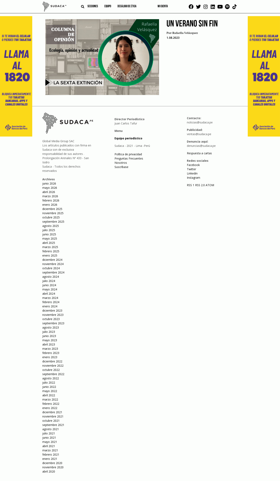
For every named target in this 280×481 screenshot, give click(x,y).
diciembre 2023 (52, 310)
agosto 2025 (50, 226)
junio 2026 (49, 183)
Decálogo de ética (127, 6)
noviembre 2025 (52, 213)
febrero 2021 (50, 454)
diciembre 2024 (52, 260)
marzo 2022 (50, 399)
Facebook (193, 165)
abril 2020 (48, 471)
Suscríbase (121, 167)
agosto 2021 (50, 429)
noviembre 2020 (52, 467)
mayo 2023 (49, 340)
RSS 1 (191, 185)
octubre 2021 (51, 421)
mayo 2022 (49, 391)
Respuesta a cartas (199, 153)
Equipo (107, 6)
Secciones (92, 6)
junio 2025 (49, 234)
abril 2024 (48, 293)
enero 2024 (49, 306)
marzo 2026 (50, 196)
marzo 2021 (50, 450)
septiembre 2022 (53, 374)
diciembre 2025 (52, 209)
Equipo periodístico (128, 138)
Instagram (193, 177)
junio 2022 (49, 387)
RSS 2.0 (200, 185)
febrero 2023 (50, 353)
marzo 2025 (50, 247)
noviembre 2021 (52, 416)
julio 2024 (48, 281)
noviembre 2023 (52, 315)
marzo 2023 (50, 349)
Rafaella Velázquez (185, 33)
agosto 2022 (50, 378)
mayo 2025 (49, 238)
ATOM (210, 185)
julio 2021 (48, 433)
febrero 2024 (50, 302)
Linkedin (192, 173)
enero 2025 (49, 255)
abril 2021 (48, 446)
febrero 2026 (50, 200)
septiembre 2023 (53, 323)
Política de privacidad (128, 154)
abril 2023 (48, 344)
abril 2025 (48, 243)
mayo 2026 (49, 188)
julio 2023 (48, 332)
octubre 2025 (51, 217)
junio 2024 (49, 285)
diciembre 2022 (52, 361)
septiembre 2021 (53, 425)
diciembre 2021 (52, 412)
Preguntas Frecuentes (128, 158)
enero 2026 (49, 205)
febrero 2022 (50, 404)
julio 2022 (48, 382)
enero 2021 (49, 459)
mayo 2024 (49, 289)
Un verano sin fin (192, 24)
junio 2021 (49, 437)
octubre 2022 (51, 370)
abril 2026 (48, 192)
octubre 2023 (51, 319)
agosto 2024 (50, 277)
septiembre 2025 (53, 221)
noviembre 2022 (52, 365)
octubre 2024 (51, 268)
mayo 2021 (49, 442)
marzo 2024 (50, 298)
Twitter (191, 169)
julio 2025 (48, 230)
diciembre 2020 (52, 463)
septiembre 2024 (53, 272)
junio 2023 (49, 336)
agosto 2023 (50, 327)
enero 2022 (49, 408)
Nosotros (120, 163)
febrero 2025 (50, 251)
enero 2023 (49, 357)
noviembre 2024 (52, 264)
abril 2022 (48, 395)
